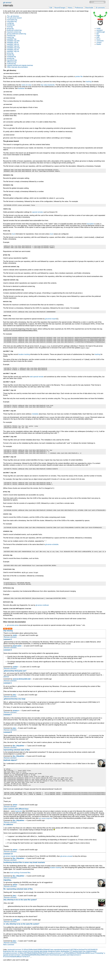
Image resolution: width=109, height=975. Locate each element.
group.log (10, 28)
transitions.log (12, 60)
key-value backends (48, 85)
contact (98, 42)
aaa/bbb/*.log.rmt (13, 44)
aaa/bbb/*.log (11, 39)
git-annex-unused (66, 869)
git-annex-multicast (42, 613)
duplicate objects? (10, 769)
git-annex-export (50, 320)
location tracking (24, 357)
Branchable (89, 7)
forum (98, 39)
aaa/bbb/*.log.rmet (13, 48)
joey (14, 703)
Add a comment (8, 957)
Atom (10, 637)
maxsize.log (11, 35)
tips (97, 34)
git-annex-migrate (10, 869)
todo (97, 37)
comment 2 (8, 648)
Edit (50, 7)
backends (18, 824)
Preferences (79, 7)
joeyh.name (17, 654)
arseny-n (16, 719)
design (45, 964)
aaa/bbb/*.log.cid (13, 49)
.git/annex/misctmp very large (14, 707)
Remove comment (10, 645)
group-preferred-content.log (16, 34)
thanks (98, 44)
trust (13, 235)
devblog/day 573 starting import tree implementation (79, 964)
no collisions (8, 837)
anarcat (6, 685)
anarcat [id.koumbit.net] (21, 687)
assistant (99, 30)
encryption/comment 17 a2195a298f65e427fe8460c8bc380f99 (68, 966)
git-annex (7, 2)
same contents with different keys (16, 821)
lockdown (21, 88)
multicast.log (11, 63)
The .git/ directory (13, 16)
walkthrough (100, 32)
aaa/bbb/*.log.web (13, 41)
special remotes (37, 213)
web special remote (36, 380)
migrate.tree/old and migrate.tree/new (20, 65)
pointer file (79, 76)
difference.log (11, 62)
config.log (10, 23)
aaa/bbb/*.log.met (13, 46)
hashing (88, 81)
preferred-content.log (14, 30)
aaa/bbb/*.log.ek (12, 42)
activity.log (10, 58)
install (98, 28)
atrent (15, 817)
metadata (35, 418)
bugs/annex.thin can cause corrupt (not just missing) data (23, 964)
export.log (10, 37)
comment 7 (8, 723)
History (70, 7)
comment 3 (8, 658)
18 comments (100, 7)
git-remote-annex (13, 634)
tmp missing (8, 639)
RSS (5, 637)
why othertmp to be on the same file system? (20, 912)
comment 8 (8, 741)
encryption (90, 224)
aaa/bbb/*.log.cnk (13, 51)
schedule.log (11, 56)
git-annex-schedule (51, 551)
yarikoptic (16, 932)
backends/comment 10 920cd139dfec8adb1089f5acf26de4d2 (29, 962)
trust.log (10, 27)
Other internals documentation (17, 67)
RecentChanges (60, 7)
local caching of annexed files (20, 885)
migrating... (8, 892)
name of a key (26, 85)
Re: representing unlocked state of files (18, 901)
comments (100, 41)
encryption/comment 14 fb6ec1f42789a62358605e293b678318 (25, 966)
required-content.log (14, 32)
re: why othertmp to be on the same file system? (21, 936)
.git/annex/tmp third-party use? (15, 679)
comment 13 (8, 866)
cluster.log (10, 55)
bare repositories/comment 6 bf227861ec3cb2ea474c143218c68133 (74, 962)
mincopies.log (12, 21)
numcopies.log (12, 19)
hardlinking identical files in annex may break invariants (24, 875)
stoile (15, 644)
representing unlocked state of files (17, 758)
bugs (98, 35)
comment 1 (8, 691)
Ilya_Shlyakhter (18, 754)
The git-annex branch (14, 18)
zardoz (15, 675)
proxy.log (10, 53)
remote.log (10, 25)
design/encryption (54, 964)
